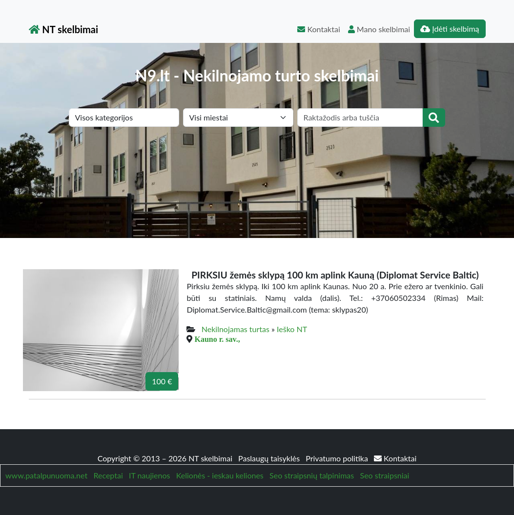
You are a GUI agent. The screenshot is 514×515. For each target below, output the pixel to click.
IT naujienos (149, 475)
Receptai (108, 475)
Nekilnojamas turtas (235, 329)
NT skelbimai (64, 29)
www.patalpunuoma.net (46, 475)
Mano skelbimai (379, 29)
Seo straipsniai (385, 475)
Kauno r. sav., (217, 339)
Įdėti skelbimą (449, 28)
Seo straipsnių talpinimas (311, 475)
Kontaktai (318, 29)
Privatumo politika (338, 458)
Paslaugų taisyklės (270, 458)
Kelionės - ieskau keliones (220, 475)
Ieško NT (292, 329)
